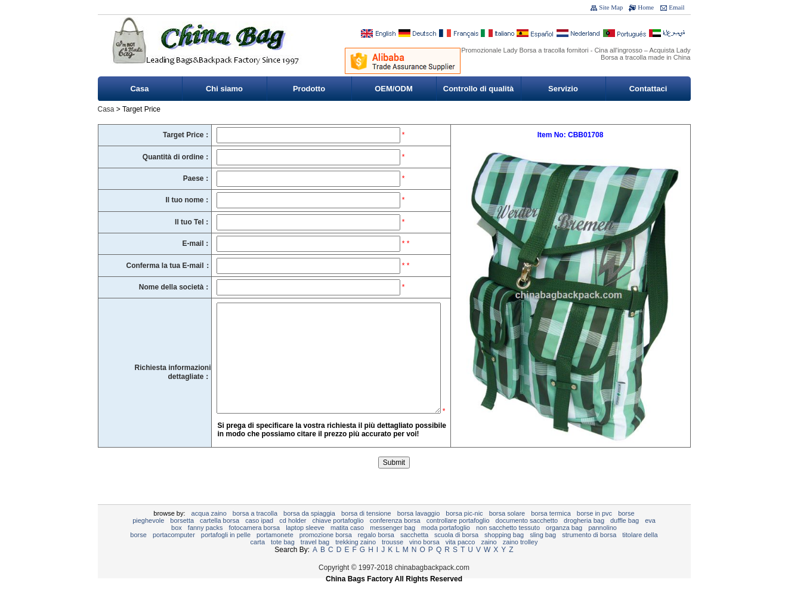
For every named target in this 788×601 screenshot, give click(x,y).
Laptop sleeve (305, 545)
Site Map (611, 7)
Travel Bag (315, 559)
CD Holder (292, 538)
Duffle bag (624, 538)
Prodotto (309, 88)
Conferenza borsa (395, 538)
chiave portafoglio (338, 538)
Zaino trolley (520, 559)
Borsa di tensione (366, 531)
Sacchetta (414, 552)
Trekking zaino (355, 559)
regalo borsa (376, 552)
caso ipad (259, 538)
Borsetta (182, 538)
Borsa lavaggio (418, 531)
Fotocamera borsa (254, 545)
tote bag (283, 559)
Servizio (563, 88)
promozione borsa (325, 552)
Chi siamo (224, 88)
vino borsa (424, 559)
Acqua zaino (209, 531)
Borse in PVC (594, 531)
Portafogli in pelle (226, 552)
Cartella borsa (219, 538)
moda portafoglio (445, 545)
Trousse (392, 559)
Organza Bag (564, 545)
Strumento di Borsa (589, 552)
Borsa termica (551, 531)
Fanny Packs (205, 545)
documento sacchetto (527, 538)
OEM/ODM (394, 88)
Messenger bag (392, 545)
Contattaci (648, 88)
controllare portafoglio (458, 538)
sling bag (543, 552)
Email (676, 7)
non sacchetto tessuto (508, 545)
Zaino (488, 559)
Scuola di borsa (456, 552)
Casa (139, 88)
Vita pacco (460, 559)
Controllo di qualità (478, 88)
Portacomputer (174, 552)
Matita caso (347, 545)
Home (646, 7)
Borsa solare (507, 531)
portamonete (275, 552)
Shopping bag (504, 552)
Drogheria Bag (584, 538)
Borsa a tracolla (255, 531)
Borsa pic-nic (464, 531)
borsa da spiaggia (309, 531)
